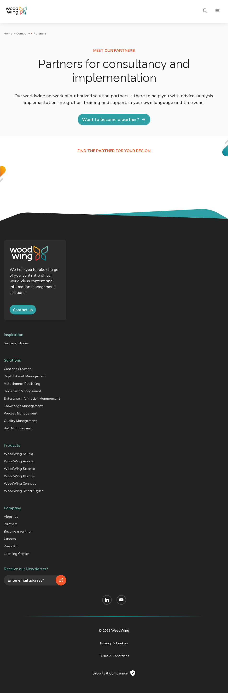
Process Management (21, 413)
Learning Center (16, 553)
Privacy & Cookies (114, 643)
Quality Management (20, 421)
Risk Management (18, 428)
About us (11, 516)
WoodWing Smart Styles (23, 491)
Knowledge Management (23, 406)
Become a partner (18, 531)
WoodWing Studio (18, 454)
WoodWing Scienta (19, 468)
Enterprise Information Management (32, 398)
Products (12, 445)
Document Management (22, 391)
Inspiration (13, 334)
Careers (10, 539)
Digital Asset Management (25, 376)
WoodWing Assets (19, 461)
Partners (11, 524)
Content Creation (17, 369)
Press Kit (11, 546)
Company (23, 33)
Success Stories (16, 343)
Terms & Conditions (114, 656)
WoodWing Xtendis (19, 476)
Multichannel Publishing (22, 383)
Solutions (12, 360)
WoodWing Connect (20, 483)
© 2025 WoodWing (114, 630)
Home (8, 33)
